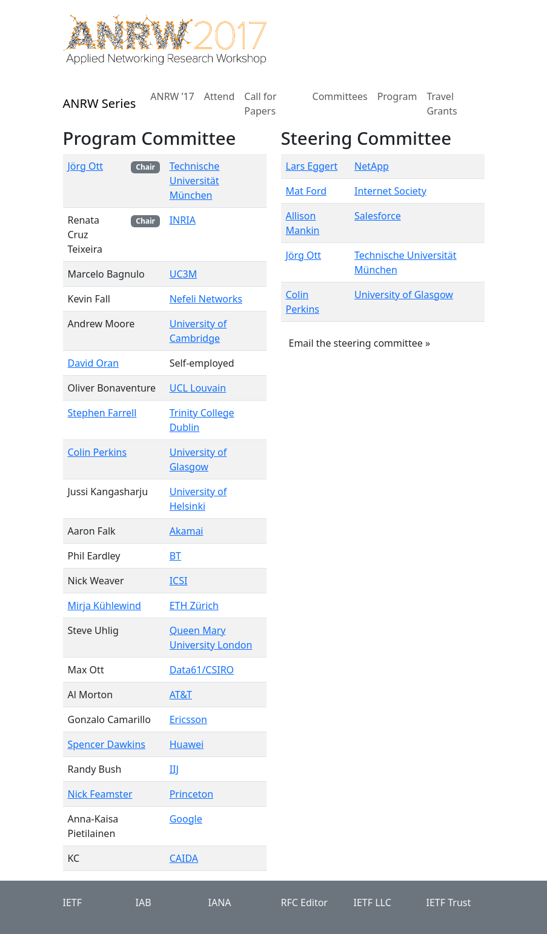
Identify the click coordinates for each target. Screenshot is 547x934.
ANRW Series (99, 103)
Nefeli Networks (206, 298)
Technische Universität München (195, 180)
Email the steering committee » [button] (360, 343)
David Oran (93, 363)
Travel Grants (441, 104)
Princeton (191, 794)
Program (397, 96)
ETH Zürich (194, 605)
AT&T (181, 694)
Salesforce (377, 215)
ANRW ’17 (172, 96)
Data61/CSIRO (202, 669)
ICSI (179, 580)
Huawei (187, 744)
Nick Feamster (100, 794)
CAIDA (184, 858)
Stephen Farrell (102, 412)
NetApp (371, 166)
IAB (143, 902)
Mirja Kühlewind (104, 605)
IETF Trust (448, 902)
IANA (219, 902)
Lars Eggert (312, 166)
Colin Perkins (97, 452)
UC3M (183, 274)
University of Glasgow (403, 294)
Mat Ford (306, 191)
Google (186, 819)
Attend (219, 96)
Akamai (187, 531)
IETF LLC (372, 902)
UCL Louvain (198, 388)
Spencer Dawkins (106, 744)
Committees (340, 96)
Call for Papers (260, 104)
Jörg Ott (86, 166)
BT (175, 555)
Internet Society (390, 191)
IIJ (174, 769)
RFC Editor (304, 902)
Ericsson (188, 719)
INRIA (183, 220)
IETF (72, 902)
